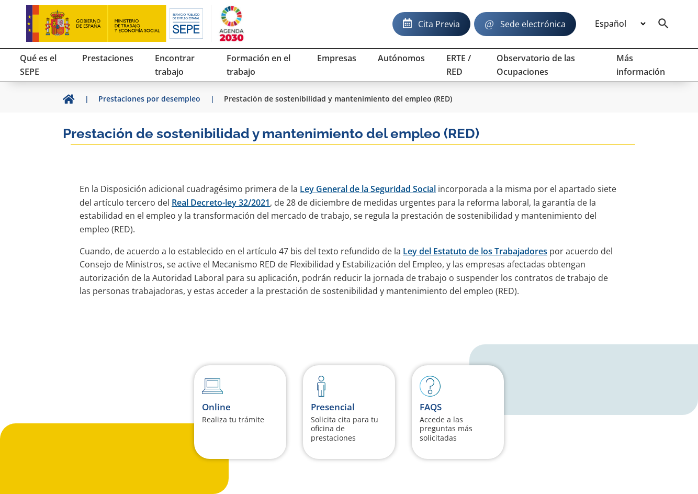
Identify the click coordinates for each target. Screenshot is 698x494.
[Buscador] (663, 24)
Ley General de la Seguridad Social (368, 189)
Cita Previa (439, 24)
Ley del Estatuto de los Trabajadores (475, 251)
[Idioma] (620, 24)
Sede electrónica (533, 24)
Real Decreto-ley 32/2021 (221, 202)
